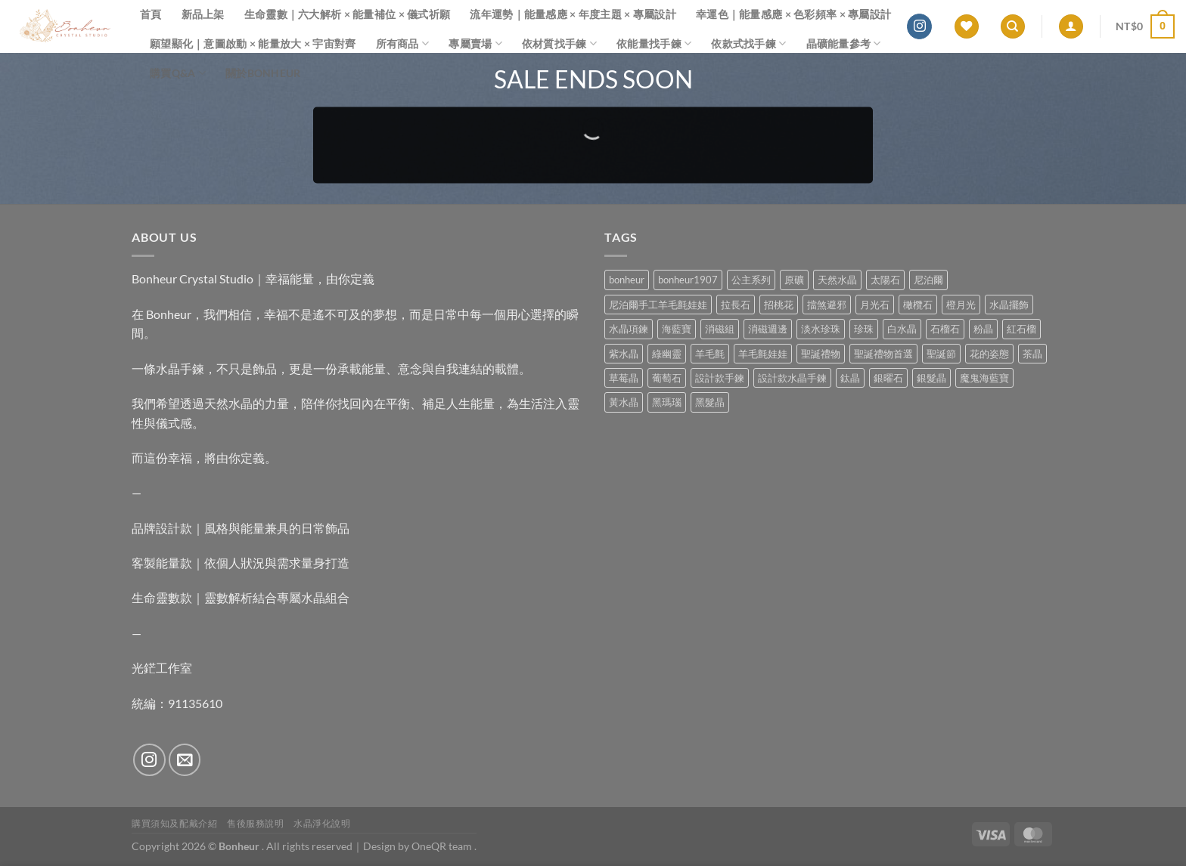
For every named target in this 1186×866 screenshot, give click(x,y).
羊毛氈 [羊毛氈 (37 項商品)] (710, 354)
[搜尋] (1013, 26)
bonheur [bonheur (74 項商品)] (626, 280)
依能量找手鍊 (653, 43)
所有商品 (403, 43)
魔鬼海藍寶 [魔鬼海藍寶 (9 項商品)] (984, 378)
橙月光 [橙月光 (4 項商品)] (961, 304)
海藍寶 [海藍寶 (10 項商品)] (676, 329)
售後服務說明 (255, 823)
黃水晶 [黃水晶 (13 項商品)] (623, 402)
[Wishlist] (967, 26)
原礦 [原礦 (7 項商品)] (794, 280)
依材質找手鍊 (559, 43)
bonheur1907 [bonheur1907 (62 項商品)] (688, 280)
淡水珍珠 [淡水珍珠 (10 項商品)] (820, 329)
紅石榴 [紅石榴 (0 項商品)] (1021, 329)
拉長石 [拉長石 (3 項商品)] (735, 304)
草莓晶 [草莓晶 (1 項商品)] (623, 378)
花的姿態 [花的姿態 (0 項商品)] (989, 354)
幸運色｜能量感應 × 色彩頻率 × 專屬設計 (793, 14)
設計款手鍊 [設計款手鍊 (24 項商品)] (719, 378)
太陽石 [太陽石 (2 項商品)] (885, 280)
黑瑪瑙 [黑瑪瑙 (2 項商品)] (666, 402)
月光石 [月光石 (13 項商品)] (875, 304)
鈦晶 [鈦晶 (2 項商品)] (850, 378)
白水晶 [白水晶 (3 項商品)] (902, 329)
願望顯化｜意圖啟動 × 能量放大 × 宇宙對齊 (253, 43)
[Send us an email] (185, 760)
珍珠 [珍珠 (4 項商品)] (864, 329)
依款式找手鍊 (748, 43)
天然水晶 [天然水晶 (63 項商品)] (837, 280)
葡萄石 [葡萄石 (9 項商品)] (666, 378)
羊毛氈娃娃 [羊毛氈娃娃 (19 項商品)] (762, 354)
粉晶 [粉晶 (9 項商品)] (983, 329)
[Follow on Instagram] (919, 26)
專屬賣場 (475, 43)
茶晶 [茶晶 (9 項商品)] (1032, 354)
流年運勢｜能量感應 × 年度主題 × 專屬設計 (573, 14)
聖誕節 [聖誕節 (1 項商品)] (941, 354)
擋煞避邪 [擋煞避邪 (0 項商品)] (826, 304)
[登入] (1071, 26)
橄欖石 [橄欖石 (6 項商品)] (918, 304)
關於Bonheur (263, 72)
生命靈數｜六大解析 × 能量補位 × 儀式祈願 (347, 14)
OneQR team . (444, 846)
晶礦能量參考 (843, 43)
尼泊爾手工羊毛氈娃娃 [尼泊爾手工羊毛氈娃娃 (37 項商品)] (658, 304)
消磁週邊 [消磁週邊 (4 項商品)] (767, 329)
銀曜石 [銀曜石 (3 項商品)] (888, 378)
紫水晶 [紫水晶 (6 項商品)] (623, 354)
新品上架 (203, 14)
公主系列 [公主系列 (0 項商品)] (751, 280)
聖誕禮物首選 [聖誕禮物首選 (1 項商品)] (883, 354)
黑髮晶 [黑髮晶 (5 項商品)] (710, 402)
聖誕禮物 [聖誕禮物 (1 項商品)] (820, 354)
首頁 (151, 14)
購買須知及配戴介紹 (175, 823)
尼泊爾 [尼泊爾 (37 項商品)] (928, 280)
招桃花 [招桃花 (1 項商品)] (778, 304)
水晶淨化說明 (322, 823)
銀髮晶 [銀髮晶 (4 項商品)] (931, 378)
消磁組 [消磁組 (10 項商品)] (719, 329)
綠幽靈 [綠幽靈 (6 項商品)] (666, 354)
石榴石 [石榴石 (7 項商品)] (945, 329)
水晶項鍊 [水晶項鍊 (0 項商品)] (628, 329)
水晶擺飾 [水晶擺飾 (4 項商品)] (1009, 304)
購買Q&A (178, 73)
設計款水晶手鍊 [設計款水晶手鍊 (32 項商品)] (792, 378)
